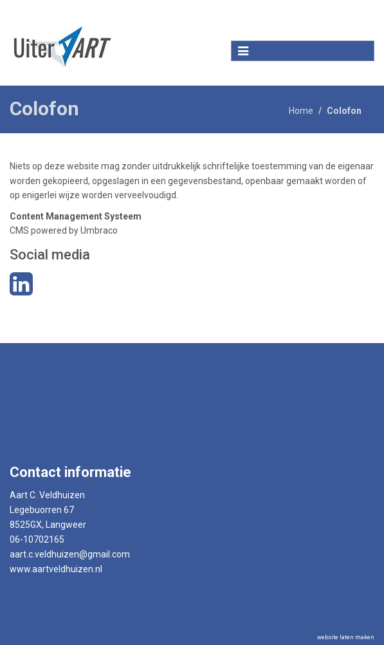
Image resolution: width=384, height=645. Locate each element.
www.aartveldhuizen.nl (56, 569)
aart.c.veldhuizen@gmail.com (70, 554)
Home (301, 111)
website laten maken (345, 637)
